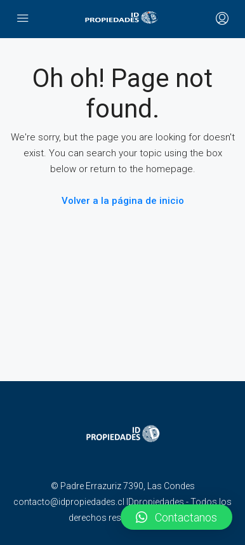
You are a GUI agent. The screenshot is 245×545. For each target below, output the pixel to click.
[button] (176, 517)
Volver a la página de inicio (123, 200)
